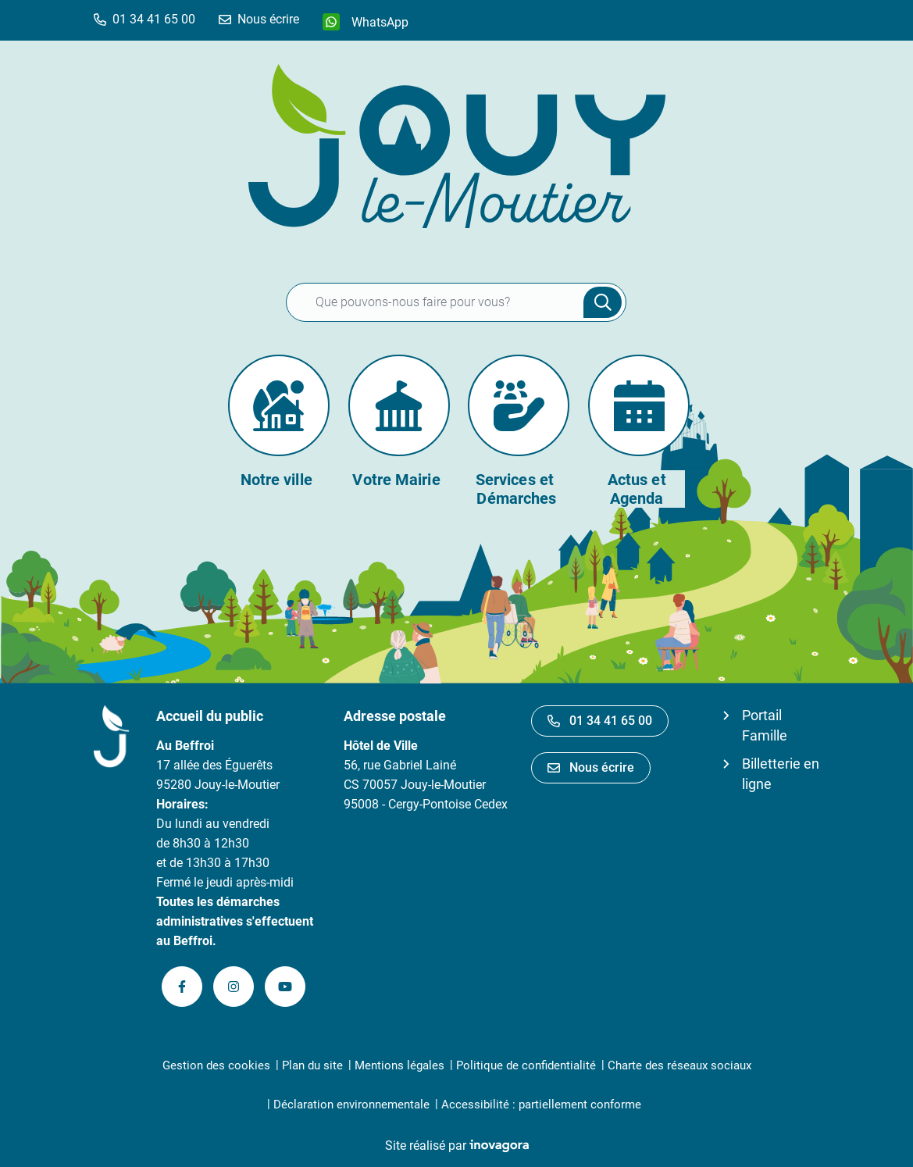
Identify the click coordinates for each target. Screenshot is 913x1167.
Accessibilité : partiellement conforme (541, 1104)
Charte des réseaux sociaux (679, 1065)
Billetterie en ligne (780, 773)
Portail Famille (764, 725)
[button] (144, 19)
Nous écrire (590, 767)
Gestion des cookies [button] (216, 1065)
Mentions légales (399, 1065)
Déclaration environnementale (351, 1104)
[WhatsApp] (365, 22)
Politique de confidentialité (526, 1065)
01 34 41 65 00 (599, 720)
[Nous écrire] (259, 19)
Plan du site (312, 1065)
